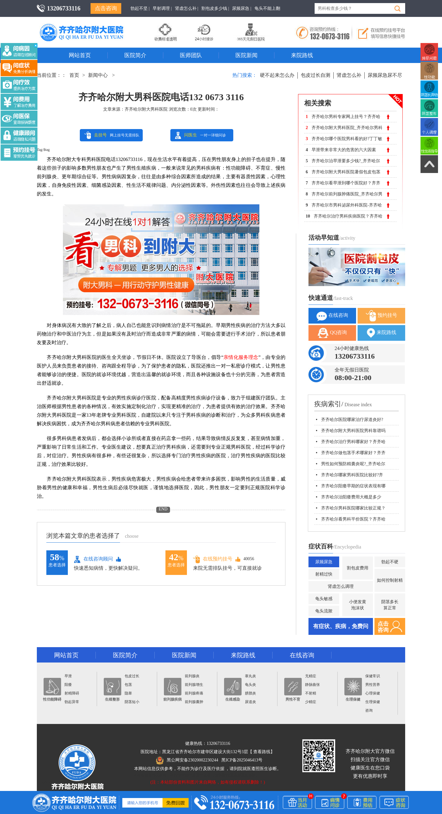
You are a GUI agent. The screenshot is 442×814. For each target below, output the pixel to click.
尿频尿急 (323, 562)
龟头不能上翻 (267, 8)
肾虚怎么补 (349, 75)
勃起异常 (71, 702)
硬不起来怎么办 (277, 75)
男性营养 (372, 684)
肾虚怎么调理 (341, 586)
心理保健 (372, 693)
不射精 (310, 693)
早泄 (68, 676)
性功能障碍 (52, 690)
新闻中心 (98, 75)
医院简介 (135, 55)
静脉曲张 (312, 684)
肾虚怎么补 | (186, 8)
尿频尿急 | (241, 8)
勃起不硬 (389, 562)
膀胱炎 (250, 693)
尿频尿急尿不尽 (385, 75)
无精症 (310, 676)
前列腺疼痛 (194, 693)
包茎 (128, 684)
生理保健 (353, 690)
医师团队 (191, 55)
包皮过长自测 (315, 75)
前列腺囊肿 (194, 702)
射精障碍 (71, 693)
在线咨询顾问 (93, 559)
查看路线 (261, 751)
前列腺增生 (194, 684)
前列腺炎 (192, 676)
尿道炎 (250, 702)
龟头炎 (250, 684)
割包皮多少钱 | (215, 8)
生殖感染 (233, 690)
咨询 (369, 710)
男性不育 (293, 690)
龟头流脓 (323, 611)
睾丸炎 (250, 676)
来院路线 (302, 55)
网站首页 (80, 55)
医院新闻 (246, 55)
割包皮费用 (357, 568)
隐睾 (128, 693)
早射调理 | (162, 8)
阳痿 (68, 684)
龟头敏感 (323, 598)
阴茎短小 (132, 702)
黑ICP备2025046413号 (241, 760)
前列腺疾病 (172, 690)
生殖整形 (112, 690)
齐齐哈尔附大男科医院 (146, 109)
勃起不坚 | (139, 8)
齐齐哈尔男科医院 (90, 26)
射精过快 (323, 574)
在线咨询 (332, 315)
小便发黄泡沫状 (357, 605)
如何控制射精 (390, 580)
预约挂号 (381, 315)
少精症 (310, 702)
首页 (74, 75)
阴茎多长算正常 (389, 605)
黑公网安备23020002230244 (187, 760)
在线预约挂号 (212, 559)
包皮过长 (132, 676)
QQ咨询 (332, 333)
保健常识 (372, 676)
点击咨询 (106, 8)
